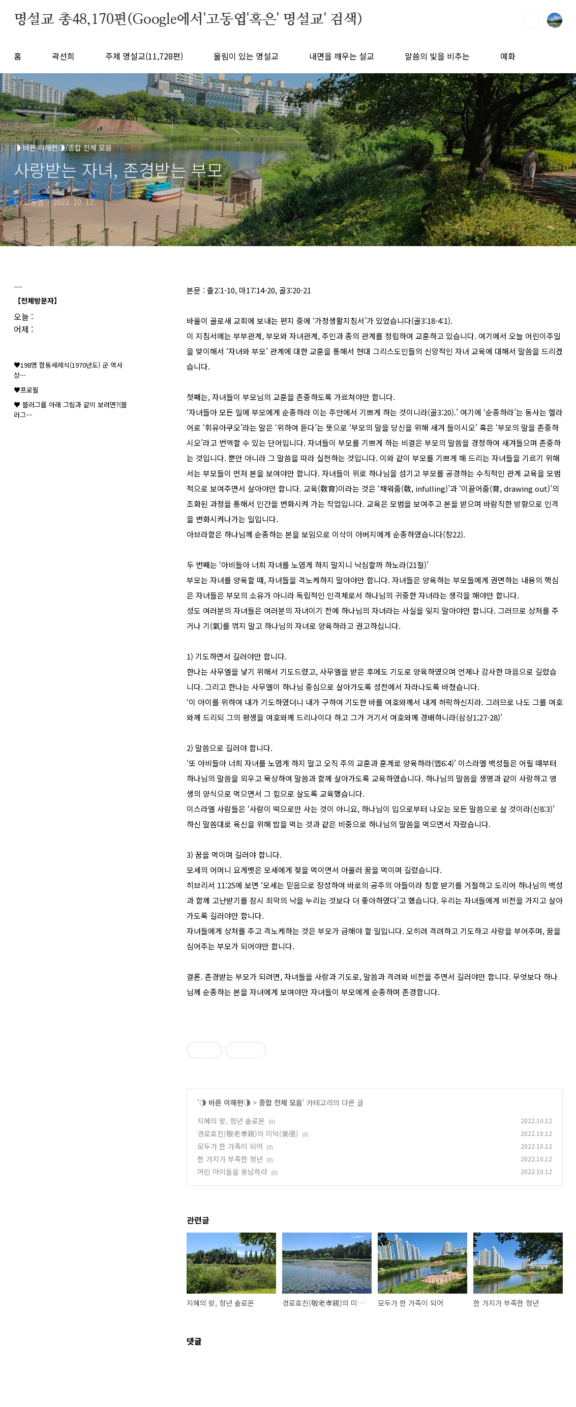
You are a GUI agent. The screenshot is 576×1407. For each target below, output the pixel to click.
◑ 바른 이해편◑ (225, 1102)
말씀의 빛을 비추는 (437, 56)
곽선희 (63, 56)
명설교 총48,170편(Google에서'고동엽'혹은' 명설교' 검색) (188, 20)
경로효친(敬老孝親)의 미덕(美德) (247, 1133)
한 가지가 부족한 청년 (230, 1159)
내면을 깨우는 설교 (341, 56)
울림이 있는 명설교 (246, 56)
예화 (508, 56)
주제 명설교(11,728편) (144, 56)
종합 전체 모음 (280, 1102)
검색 (531, 20)
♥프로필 (26, 390)
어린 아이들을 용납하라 (232, 1171)
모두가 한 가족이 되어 (230, 1146)
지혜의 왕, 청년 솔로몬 (231, 1121)
